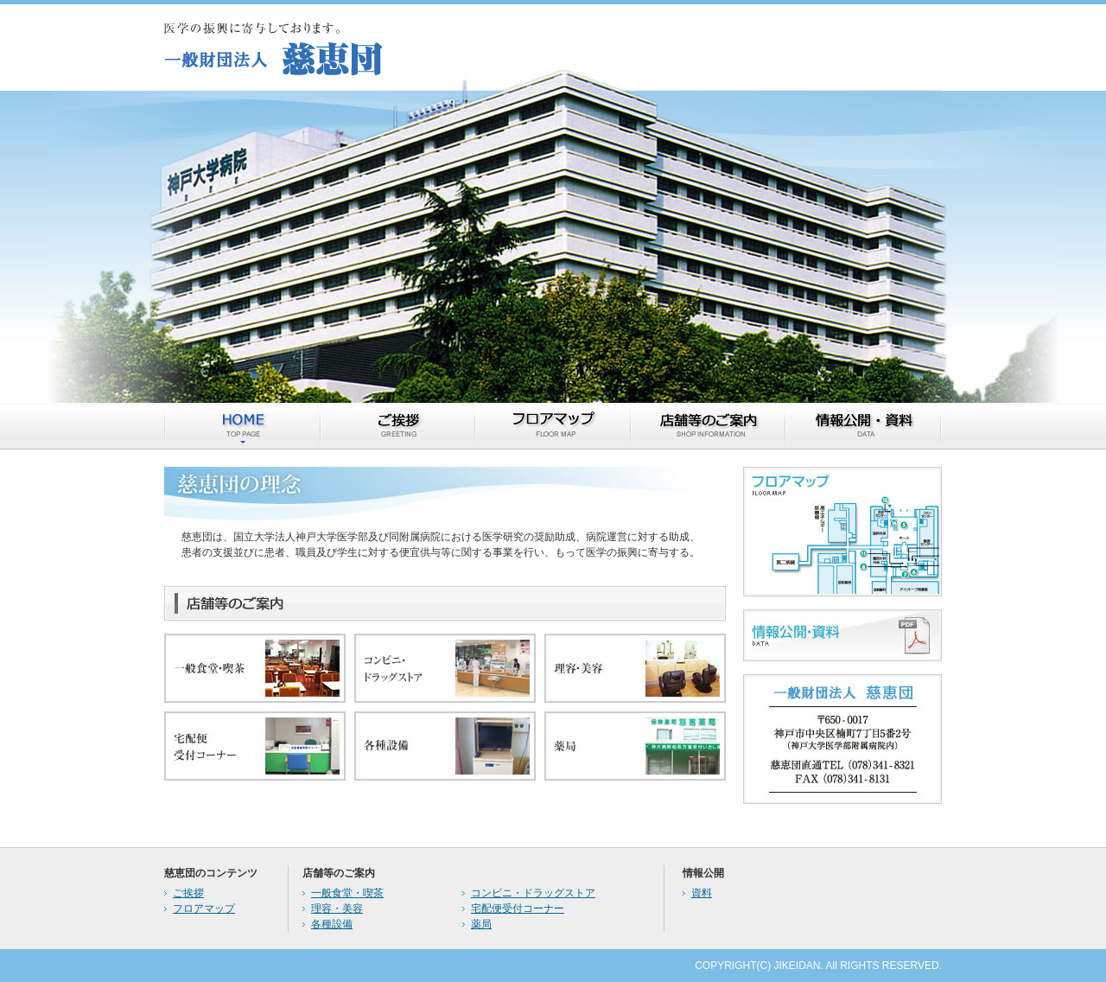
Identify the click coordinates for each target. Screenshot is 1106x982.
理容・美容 (337, 908)
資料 (701, 893)
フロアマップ (204, 908)
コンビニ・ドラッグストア (533, 893)
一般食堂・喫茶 (347, 893)
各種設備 (332, 924)
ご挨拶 (188, 893)
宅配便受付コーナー (517, 908)
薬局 (481, 924)
